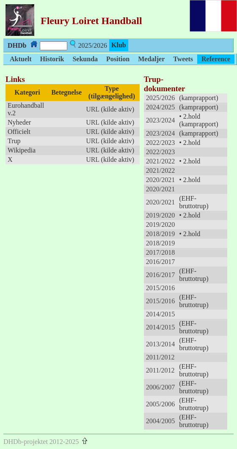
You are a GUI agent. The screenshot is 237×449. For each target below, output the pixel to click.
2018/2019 (160, 233)
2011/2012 (160, 357)
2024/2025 (160, 107)
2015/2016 (160, 287)
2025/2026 (160, 97)
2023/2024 (160, 120)
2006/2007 (160, 387)
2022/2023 (160, 142)
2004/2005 (160, 421)
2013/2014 (160, 344)
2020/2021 (160, 179)
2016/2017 (160, 261)
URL (92, 109)
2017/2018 (160, 252)
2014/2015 (160, 314)
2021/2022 (160, 161)
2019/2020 (160, 215)
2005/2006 (160, 404)
